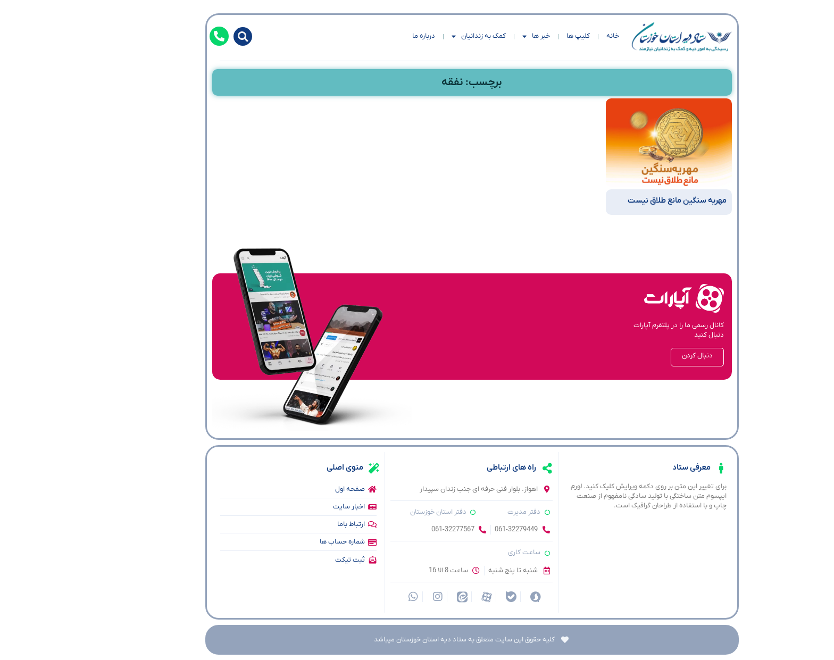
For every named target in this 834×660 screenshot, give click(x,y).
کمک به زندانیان (424, 36)
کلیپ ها (523, 35)
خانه (558, 35)
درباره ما (368, 35)
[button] (188, 36)
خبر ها (481, 36)
